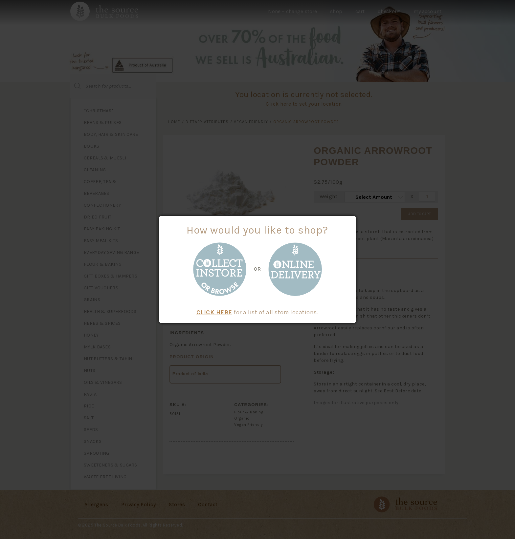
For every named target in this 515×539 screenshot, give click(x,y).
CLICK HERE (214, 312)
